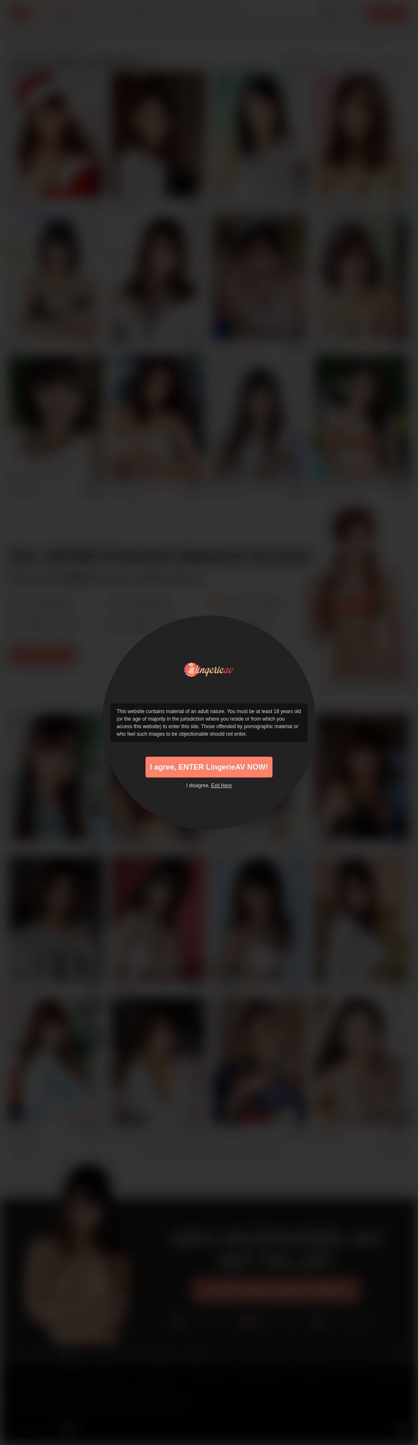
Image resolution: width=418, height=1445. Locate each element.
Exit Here (221, 785)
